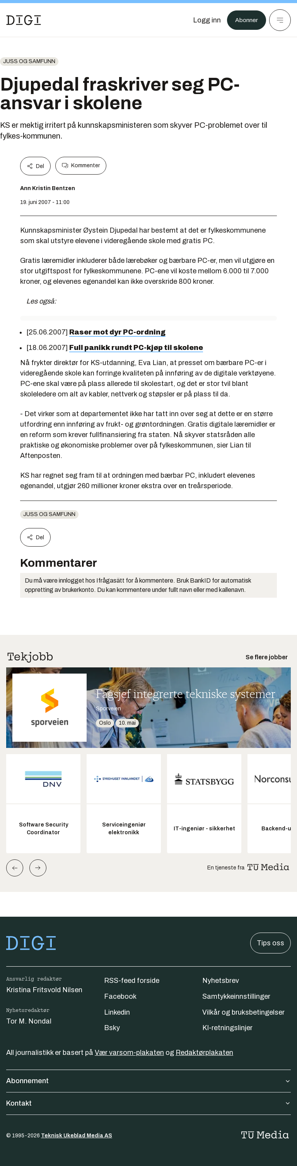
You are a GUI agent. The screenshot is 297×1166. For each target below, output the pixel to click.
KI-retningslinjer (227, 1028)
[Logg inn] (203, 20)
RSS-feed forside (131, 980)
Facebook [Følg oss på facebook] (120, 996)
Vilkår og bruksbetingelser (243, 1012)
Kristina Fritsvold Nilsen (44, 990)
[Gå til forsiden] (23, 20)
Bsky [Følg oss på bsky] (112, 1028)
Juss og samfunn (29, 61)
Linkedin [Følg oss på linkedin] (117, 1012)
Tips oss (270, 943)
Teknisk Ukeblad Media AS (76, 1136)
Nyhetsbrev (220, 980)
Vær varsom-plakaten (129, 1052)
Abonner (244, 20)
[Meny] (280, 20)
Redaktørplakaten (204, 1052)
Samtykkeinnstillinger (236, 996)
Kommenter (81, 166)
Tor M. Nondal (28, 1021)
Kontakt (148, 1103)
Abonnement (148, 1081)
